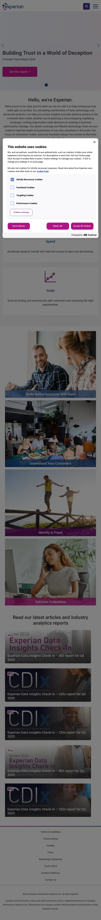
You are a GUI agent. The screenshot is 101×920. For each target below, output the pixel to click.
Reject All (57, 226)
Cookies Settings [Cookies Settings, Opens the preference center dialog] (21, 212)
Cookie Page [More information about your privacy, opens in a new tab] (43, 171)
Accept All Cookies (82, 226)
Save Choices (19, 226)
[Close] (94, 142)
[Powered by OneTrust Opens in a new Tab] (84, 236)
